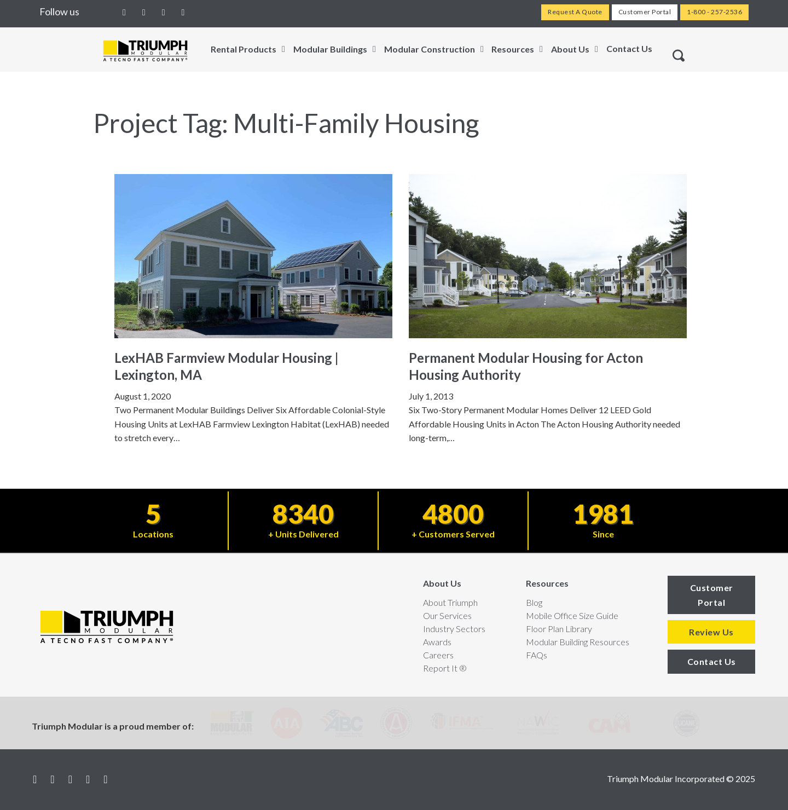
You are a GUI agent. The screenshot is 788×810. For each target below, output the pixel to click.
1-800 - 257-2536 (714, 12)
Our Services (447, 615)
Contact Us (629, 48)
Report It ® (445, 668)
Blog (534, 602)
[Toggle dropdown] (283, 49)
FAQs (536, 655)
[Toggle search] (679, 56)
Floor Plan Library (559, 628)
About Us (442, 583)
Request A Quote (575, 12)
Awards (437, 642)
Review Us (711, 632)
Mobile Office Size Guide (572, 615)
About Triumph (450, 602)
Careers (438, 655)
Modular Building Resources (577, 642)
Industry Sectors (454, 628)
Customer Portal (644, 12)
